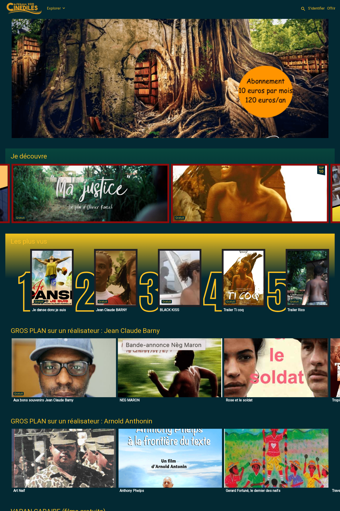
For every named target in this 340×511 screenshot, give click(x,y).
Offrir (331, 8)
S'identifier (316, 8)
